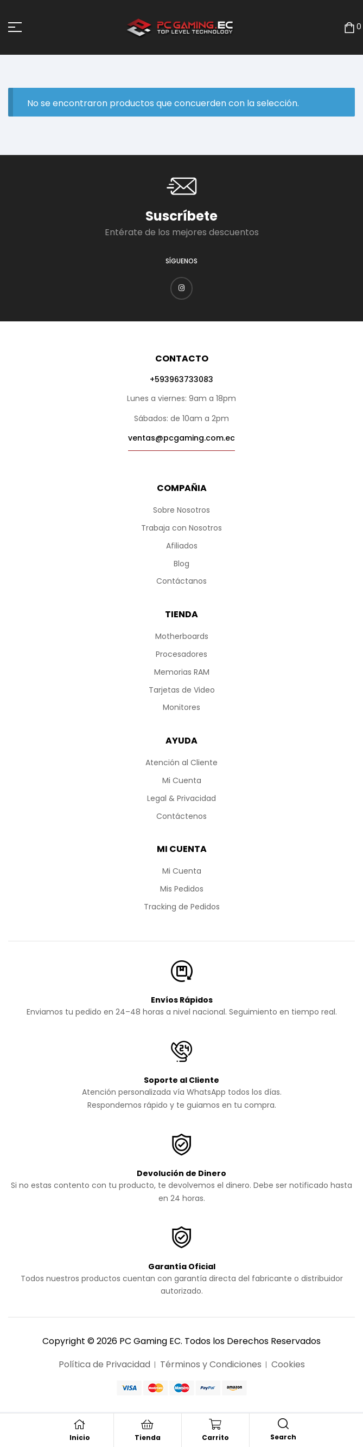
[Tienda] (147, 1424)
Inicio (79, 1437)
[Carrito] (215, 1424)
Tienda (148, 1437)
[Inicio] (79, 1424)
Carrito (215, 1437)
